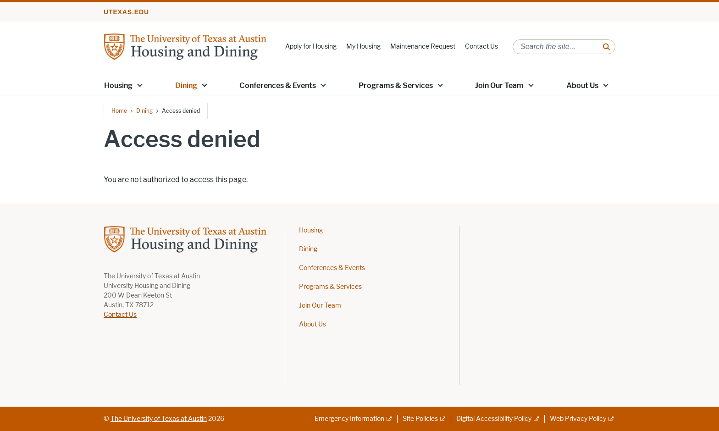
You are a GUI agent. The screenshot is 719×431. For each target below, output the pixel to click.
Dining (186, 85)
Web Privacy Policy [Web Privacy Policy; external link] (578, 419)
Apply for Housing (311, 46)
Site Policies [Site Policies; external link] (420, 419)
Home (119, 110)
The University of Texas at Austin (159, 419)
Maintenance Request (422, 46)
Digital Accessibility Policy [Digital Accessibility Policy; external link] (493, 419)
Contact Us (481, 46)
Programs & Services (396, 85)
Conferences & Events (277, 85)
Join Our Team (499, 85)
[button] (139, 84)
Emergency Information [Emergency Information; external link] (349, 419)
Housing (118, 85)
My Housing (363, 46)
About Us (582, 85)
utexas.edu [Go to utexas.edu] (126, 12)
